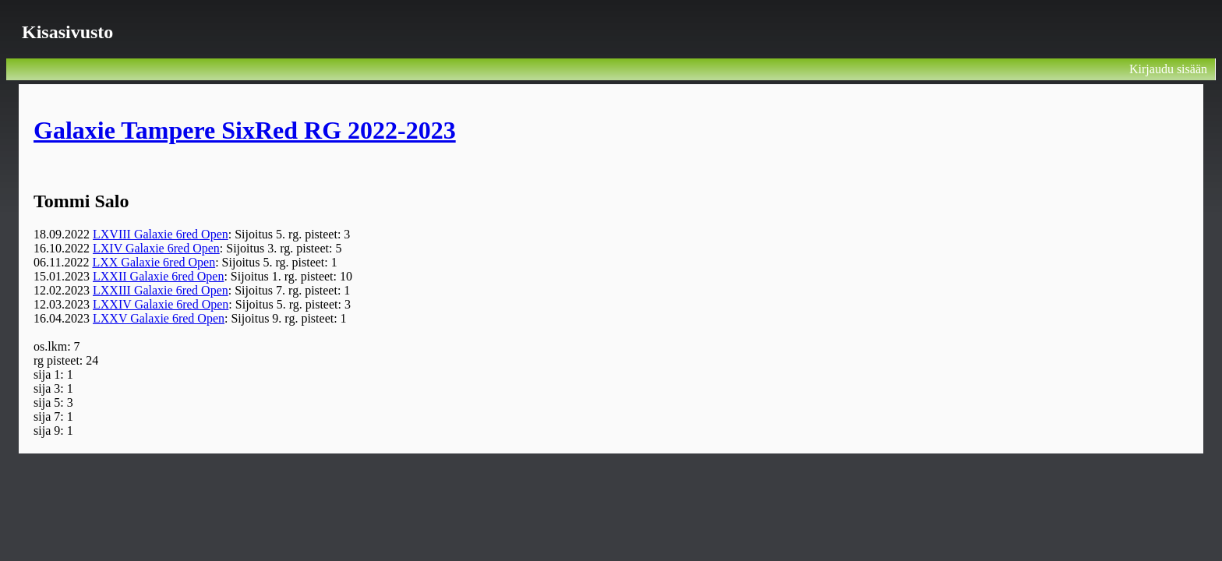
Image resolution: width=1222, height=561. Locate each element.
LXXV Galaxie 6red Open (158, 318)
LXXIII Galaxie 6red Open (160, 290)
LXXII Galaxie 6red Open (158, 276)
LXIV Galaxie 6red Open (156, 248)
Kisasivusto (67, 32)
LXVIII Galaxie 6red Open (160, 234)
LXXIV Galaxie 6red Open (160, 304)
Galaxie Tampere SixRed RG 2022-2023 (245, 130)
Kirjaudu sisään (1168, 69)
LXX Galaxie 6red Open (153, 262)
